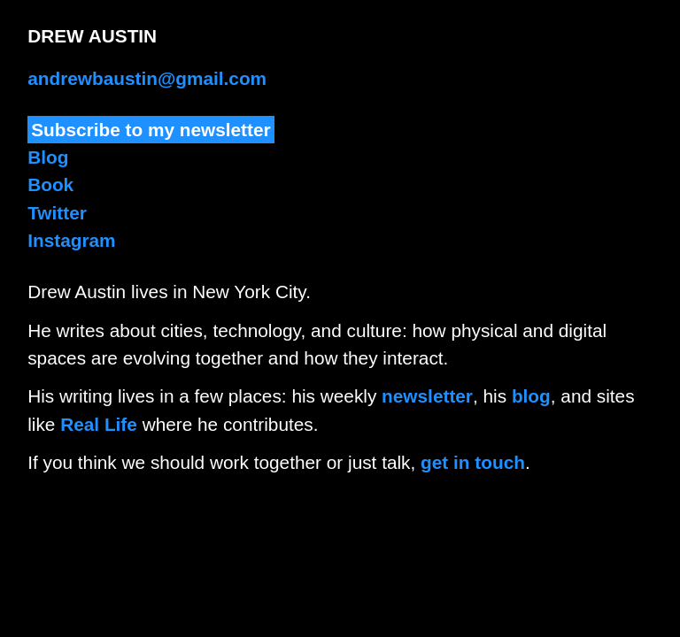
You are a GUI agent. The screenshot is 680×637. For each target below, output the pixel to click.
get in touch (473, 462)
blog (531, 396)
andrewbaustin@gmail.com (147, 78)
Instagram (71, 240)
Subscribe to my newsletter (150, 129)
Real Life (98, 424)
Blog (47, 157)
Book (50, 184)
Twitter (57, 213)
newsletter (427, 396)
